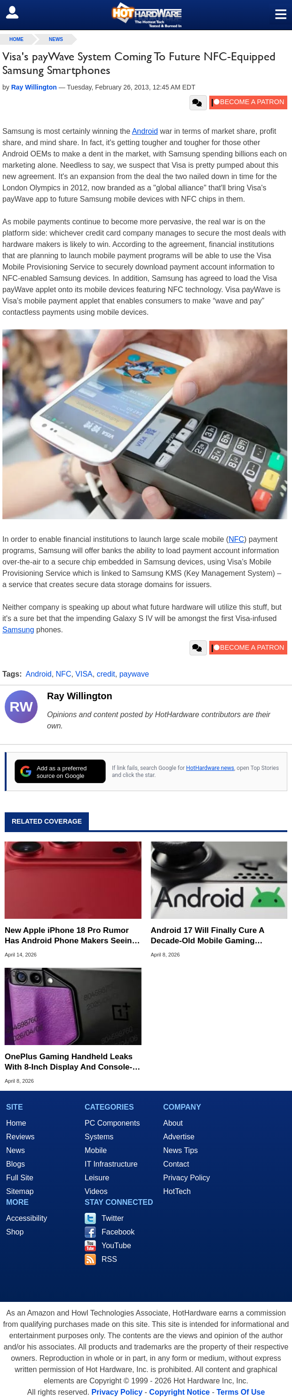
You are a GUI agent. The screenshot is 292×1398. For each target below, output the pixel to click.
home (16, 39)
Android (145, 131)
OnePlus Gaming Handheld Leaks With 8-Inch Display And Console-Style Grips (69, 1062)
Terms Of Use (240, 1392)
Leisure (97, 1178)
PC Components (112, 1123)
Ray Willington (79, 696)
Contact (176, 1164)
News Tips (180, 1150)
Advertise (179, 1137)
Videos (96, 1191)
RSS (109, 1259)
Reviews (20, 1137)
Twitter (113, 1218)
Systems (99, 1137)
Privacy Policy (186, 1178)
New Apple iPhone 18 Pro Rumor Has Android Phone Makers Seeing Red (71, 936)
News (56, 39)
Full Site (19, 1178)
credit (106, 674)
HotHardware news (210, 768)
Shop (15, 1232)
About (173, 1123)
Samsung (18, 630)
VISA (83, 674)
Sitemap (20, 1191)
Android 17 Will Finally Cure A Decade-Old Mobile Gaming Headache (207, 936)
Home (16, 1123)
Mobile (96, 1150)
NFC (236, 539)
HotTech (177, 1191)
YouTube (116, 1246)
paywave (134, 674)
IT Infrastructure (111, 1164)
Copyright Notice (179, 1392)
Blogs (15, 1164)
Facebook (118, 1232)
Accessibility (26, 1218)
